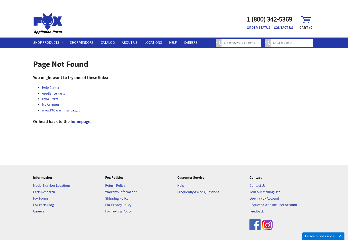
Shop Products (46, 42)
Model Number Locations (52, 185)
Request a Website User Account (273, 205)
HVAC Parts (50, 99)
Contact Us (283, 28)
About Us (129, 42)
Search (218, 43)
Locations (153, 42)
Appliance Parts (53, 93)
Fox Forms (41, 198)
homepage (80, 122)
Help (173, 42)
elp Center (51, 87)
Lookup (268, 43)
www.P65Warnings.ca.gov (61, 110)
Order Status (258, 28)
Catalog (108, 42)
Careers (191, 42)
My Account (50, 105)
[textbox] (240, 43)
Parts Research (44, 192)
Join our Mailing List (264, 192)
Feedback (256, 211)
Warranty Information (121, 192)
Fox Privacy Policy (118, 205)
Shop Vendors (82, 42)
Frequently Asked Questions (198, 192)
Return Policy (115, 185)
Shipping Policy (116, 198)
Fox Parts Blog (43, 205)
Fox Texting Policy (118, 211)
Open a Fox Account (264, 198)
